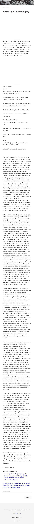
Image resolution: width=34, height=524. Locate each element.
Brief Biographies (8, 483)
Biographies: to (16, 485)
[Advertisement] (17, 26)
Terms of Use (17, 513)
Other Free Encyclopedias (11, 479)
